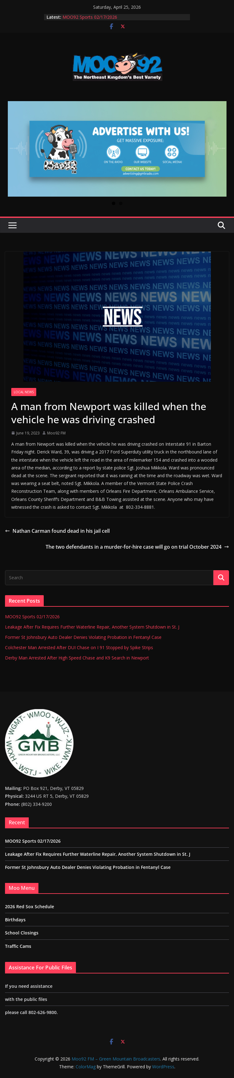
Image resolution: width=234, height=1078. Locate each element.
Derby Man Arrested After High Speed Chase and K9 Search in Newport (77, 658)
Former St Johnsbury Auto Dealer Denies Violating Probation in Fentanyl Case (83, 637)
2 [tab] (120, 203)
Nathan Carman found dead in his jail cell (57, 530)
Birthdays (15, 920)
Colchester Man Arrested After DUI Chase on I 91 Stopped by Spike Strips (79, 647)
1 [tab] (113, 203)
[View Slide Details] (117, 149)
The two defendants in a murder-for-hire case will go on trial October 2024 (137, 546)
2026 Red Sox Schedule (29, 906)
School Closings (21, 933)
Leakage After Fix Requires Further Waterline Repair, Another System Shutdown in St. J (92, 627)
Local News (24, 392)
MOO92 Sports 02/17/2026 (89, 17)
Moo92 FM (56, 433)
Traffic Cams (18, 946)
